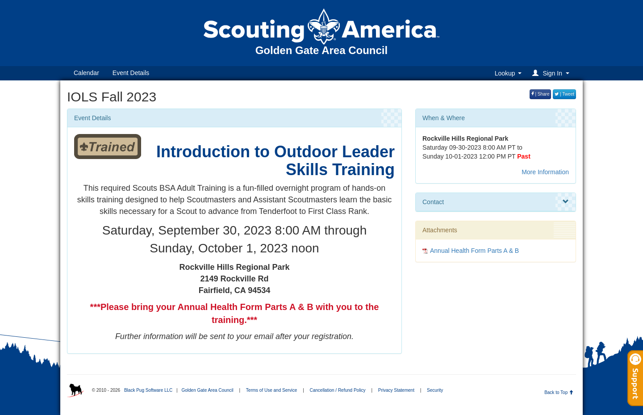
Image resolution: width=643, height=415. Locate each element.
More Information (545, 172)
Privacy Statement (396, 390)
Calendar (86, 72)
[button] (552, 73)
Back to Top (558, 392)
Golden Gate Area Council (207, 390)
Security (435, 390)
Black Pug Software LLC (148, 390)
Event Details (131, 72)
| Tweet (564, 94)
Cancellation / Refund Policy (338, 390)
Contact (495, 201)
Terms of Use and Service (271, 390)
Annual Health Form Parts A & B (474, 250)
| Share (540, 94)
